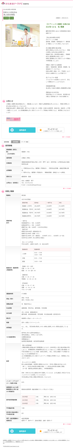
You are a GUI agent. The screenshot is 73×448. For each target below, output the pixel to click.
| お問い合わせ (24, 440)
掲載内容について (19, 441)
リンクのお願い (31, 440)
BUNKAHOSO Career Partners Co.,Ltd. (11, 446)
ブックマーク (52, 130)
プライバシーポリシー (16, 440)
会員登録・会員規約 (7, 440)
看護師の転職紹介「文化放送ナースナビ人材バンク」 (46, 440)
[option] (22, 35)
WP (3, 443)
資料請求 (22, 130)
